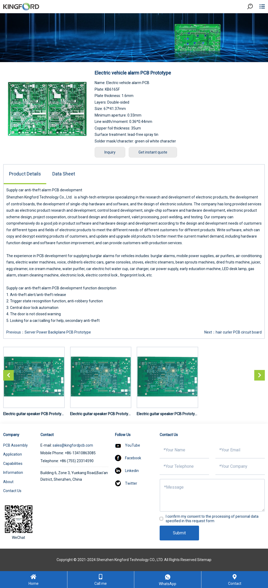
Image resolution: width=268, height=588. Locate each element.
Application (12, 454)
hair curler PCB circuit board (239, 332)
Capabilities (12, 463)
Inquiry (109, 152)
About (8, 482)
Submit (179, 532)
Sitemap (204, 560)
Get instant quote (152, 152)
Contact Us (12, 491)
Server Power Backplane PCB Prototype (58, 332)
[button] (259, 375)
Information (13, 472)
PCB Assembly (15, 445)
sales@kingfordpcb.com (73, 445)
